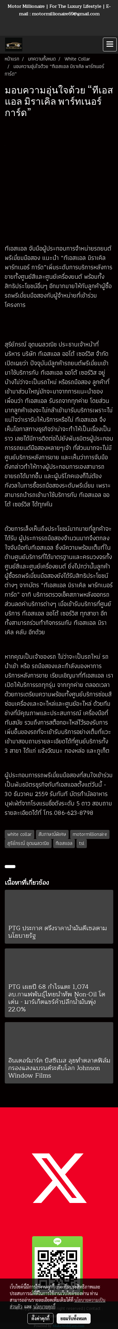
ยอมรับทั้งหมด (73, 1318)
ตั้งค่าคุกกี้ (40, 1318)
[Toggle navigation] (110, 44)
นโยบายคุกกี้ (44, 1306)
